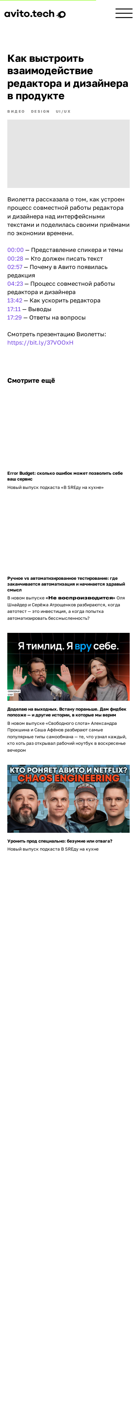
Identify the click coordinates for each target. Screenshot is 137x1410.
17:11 (14, 309)
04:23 (15, 283)
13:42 (14, 300)
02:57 (14, 266)
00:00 (15, 249)
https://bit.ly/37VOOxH (40, 342)
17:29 (14, 317)
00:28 (15, 258)
